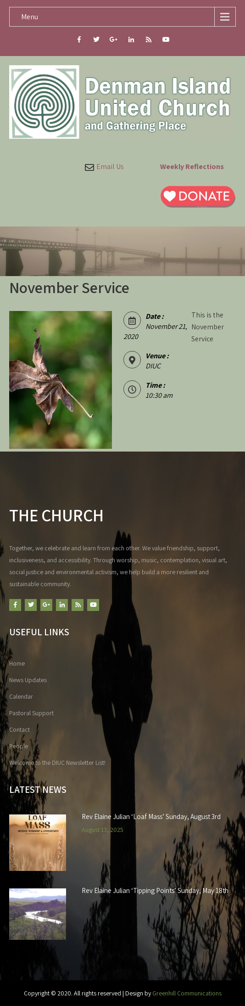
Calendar (21, 696)
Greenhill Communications (187, 993)
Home (17, 663)
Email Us (110, 166)
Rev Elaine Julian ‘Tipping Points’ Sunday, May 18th (155, 891)
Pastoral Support (31, 713)
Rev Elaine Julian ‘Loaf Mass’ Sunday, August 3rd (151, 817)
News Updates (28, 680)
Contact (19, 729)
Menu (29, 17)
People (18, 746)
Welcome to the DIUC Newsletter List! (57, 762)
